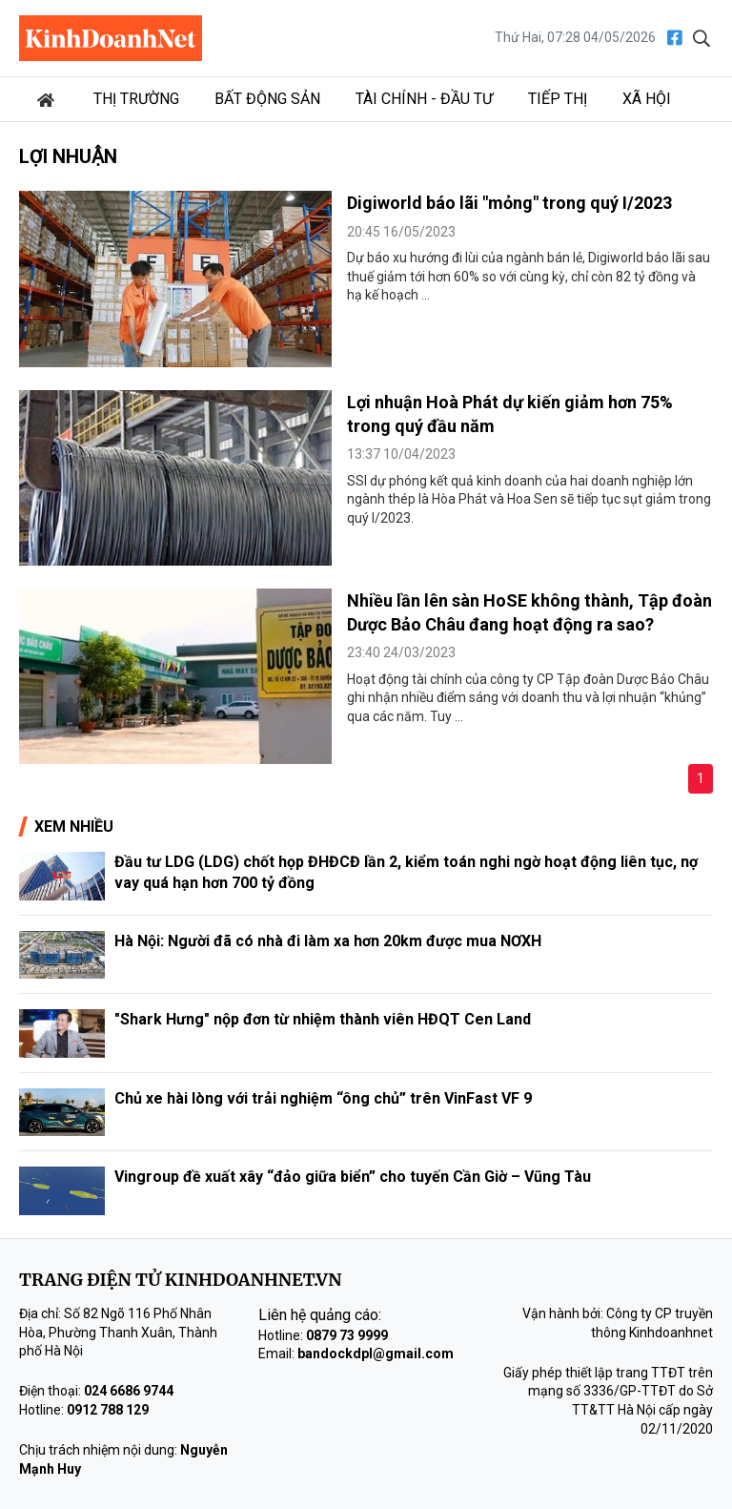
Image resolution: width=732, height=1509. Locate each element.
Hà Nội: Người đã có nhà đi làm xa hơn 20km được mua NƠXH (327, 941)
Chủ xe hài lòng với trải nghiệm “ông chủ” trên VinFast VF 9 (323, 1098)
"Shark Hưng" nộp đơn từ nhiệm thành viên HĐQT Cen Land (322, 1019)
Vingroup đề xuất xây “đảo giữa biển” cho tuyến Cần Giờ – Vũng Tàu (352, 1177)
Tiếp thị (557, 99)
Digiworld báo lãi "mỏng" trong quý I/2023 (509, 203)
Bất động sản (267, 99)
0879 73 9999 (347, 1335)
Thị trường (136, 99)
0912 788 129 (108, 1409)
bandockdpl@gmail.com (375, 1353)
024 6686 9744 (128, 1390)
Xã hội (646, 99)
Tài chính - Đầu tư (424, 99)
